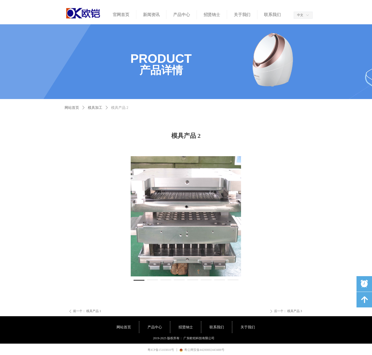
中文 (300, 15)
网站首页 (72, 108)
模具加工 (95, 108)
